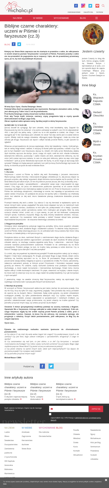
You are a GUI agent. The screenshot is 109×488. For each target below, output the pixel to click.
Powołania (94, 451)
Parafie (76, 430)
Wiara (6, 436)
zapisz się (96, 409)
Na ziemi (17, 18)
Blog (83, 18)
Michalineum (95, 438)
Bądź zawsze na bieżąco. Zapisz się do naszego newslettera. (23, 409)
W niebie (38, 18)
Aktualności (78, 455)
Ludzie (7, 432)
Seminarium (95, 446)
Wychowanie (61, 18)
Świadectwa (9, 440)
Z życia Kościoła (10, 457)
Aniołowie (25, 432)
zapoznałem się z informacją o (76, 419)
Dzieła (75, 442)
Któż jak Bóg (95, 442)
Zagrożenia (26, 436)
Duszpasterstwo (11, 444)
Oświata (76, 434)
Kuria (75, 446)
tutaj (4, 484)
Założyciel (88, 12)
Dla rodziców (44, 432)
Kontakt (76, 451)
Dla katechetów (45, 436)
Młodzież (76, 438)
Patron (99, 12)
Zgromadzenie (74, 12)
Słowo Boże (26, 448)
